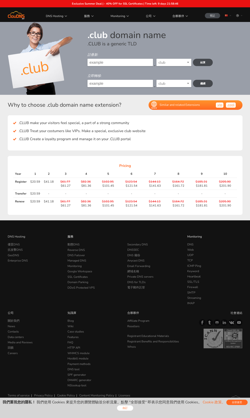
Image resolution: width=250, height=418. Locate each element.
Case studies (76, 332)
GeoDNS (13, 255)
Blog (70, 321)
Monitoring (117, 16)
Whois (131, 347)
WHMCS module (78, 353)
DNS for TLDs (136, 282)
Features (73, 337)
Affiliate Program (138, 321)
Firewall (192, 287)
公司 (148, 16)
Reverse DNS (76, 250)
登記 (212, 15)
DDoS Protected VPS (81, 287)
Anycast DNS (136, 260)
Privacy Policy (43, 395)
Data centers (16, 337)
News (11, 326)
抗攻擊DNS (15, 250)
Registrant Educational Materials (148, 336)
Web (190, 250)
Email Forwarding (138, 266)
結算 (203, 62)
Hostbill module (78, 358)
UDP (190, 255)
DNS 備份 (133, 255)
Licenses (123, 395)
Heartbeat (194, 277)
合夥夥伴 (177, 16)
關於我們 (13, 321)
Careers (13, 353)
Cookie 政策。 (213, 402)
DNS (190, 244)
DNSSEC (133, 250)
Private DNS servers (140, 277)
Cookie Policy (65, 395)
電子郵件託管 (136, 287)
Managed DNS (77, 260)
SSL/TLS (193, 282)
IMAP (191, 303)
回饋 (11, 348)
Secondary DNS (137, 244)
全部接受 (237, 402)
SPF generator (77, 374)
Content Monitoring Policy (95, 395)
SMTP (191, 293)
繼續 (203, 83)
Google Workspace (80, 271)
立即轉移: (94, 76)
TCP (190, 260)
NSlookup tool (77, 385)
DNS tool (73, 369)
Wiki (70, 326)
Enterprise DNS (18, 260)
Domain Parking (77, 282)
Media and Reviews (20, 342)
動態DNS (73, 244)
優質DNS (14, 244)
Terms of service (19, 395)
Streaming (194, 298)
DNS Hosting (54, 16)
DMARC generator (79, 380)
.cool (231, 104)
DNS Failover (76, 255)
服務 (86, 16)
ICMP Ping (194, 266)
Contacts (13, 332)
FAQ (70, 342)
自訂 (125, 408)
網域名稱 (133, 271)
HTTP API (74, 348)
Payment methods (79, 364)
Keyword (193, 271)
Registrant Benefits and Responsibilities (154, 341)
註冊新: (92, 55)
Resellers (133, 326)
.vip (219, 104)
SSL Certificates (78, 277)
